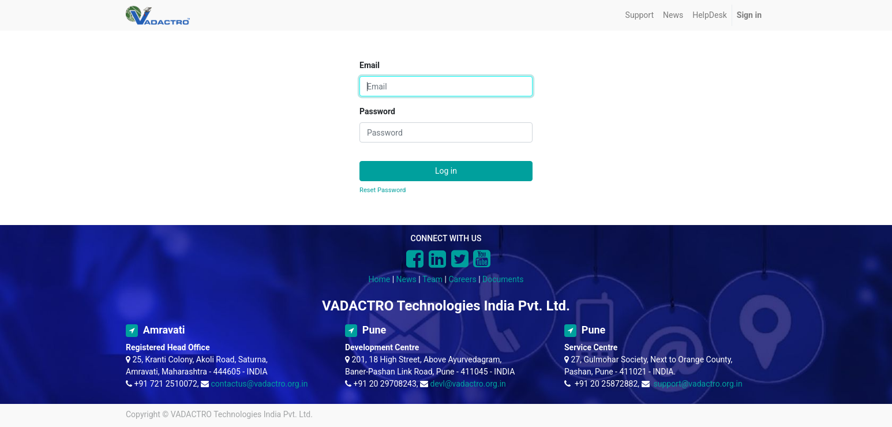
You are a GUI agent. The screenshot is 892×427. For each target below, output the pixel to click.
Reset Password (382, 190)
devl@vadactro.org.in (468, 383)
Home (380, 279)
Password (377, 111)
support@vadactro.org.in (697, 383)
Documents (502, 279)
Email (369, 65)
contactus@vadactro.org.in (259, 383)
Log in (446, 170)
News (406, 279)
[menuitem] (639, 15)
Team (432, 279)
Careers (462, 279)
